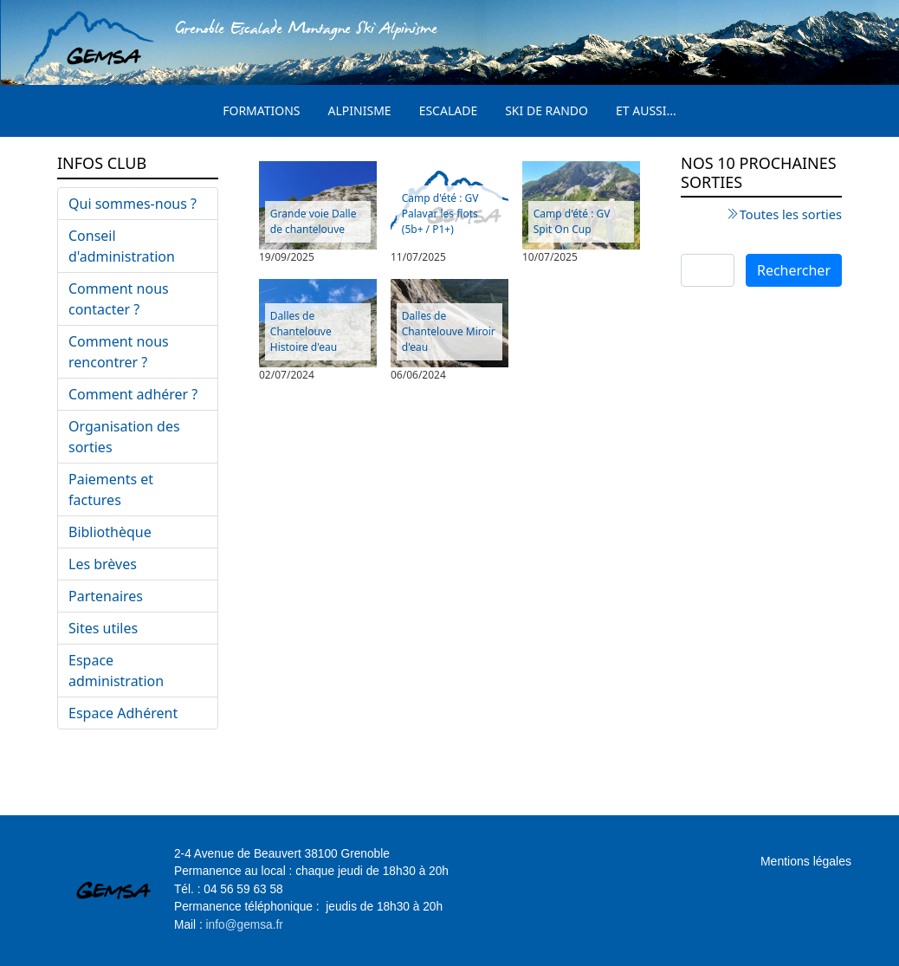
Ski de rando (546, 110)
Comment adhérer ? (132, 394)
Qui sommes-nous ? (132, 203)
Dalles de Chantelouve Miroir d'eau (448, 331)
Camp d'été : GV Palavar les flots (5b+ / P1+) (440, 214)
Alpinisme (359, 110)
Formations (261, 110)
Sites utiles (103, 628)
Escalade (448, 110)
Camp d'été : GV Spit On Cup (572, 221)
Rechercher (794, 270)
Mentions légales (805, 861)
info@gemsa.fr (244, 924)
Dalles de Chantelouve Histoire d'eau (303, 331)
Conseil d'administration (121, 246)
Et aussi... (646, 110)
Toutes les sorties (791, 214)
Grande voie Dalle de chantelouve (313, 221)
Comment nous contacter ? (118, 299)
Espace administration (116, 670)
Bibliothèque (110, 531)
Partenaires (105, 596)
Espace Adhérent (123, 713)
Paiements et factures (110, 489)
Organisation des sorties (124, 437)
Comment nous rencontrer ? (118, 352)
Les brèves (102, 564)
